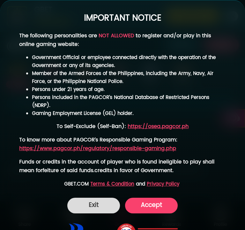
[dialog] (122, 115)
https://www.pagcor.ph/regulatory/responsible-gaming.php (97, 148)
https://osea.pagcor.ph (158, 126)
